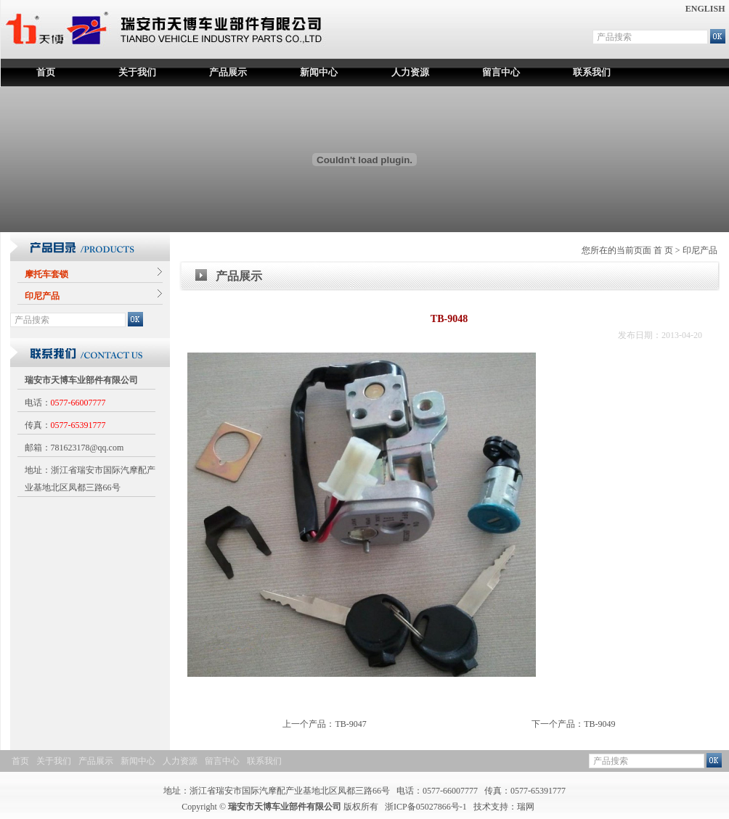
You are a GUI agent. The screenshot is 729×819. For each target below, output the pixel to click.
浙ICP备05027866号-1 (426, 807)
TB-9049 (599, 724)
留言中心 (501, 72)
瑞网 (525, 807)
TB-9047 (350, 724)
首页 (45, 72)
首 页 (663, 250)
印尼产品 (700, 250)
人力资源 (410, 72)
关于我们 (137, 72)
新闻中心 (319, 72)
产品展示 (228, 72)
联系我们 (592, 72)
